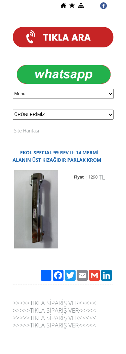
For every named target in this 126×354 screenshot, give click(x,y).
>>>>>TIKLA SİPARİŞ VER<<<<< (54, 303)
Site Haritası (26, 130)
